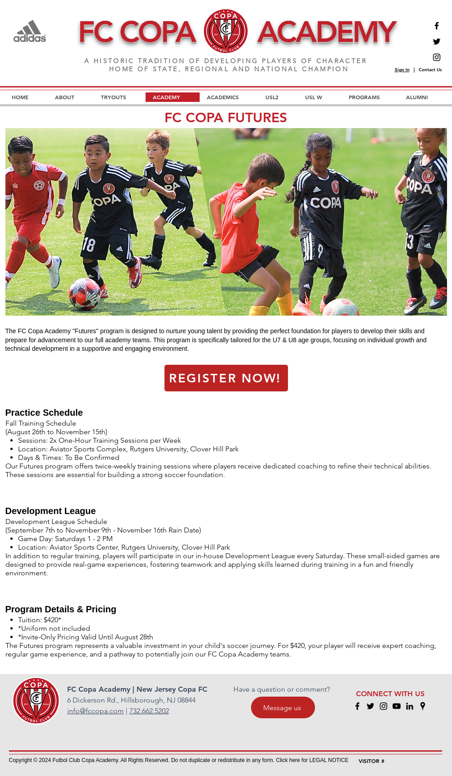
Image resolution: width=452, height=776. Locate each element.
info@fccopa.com (95, 711)
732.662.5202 (149, 711)
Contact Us (430, 70)
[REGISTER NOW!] (226, 378)
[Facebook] (437, 26)
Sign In (402, 70)
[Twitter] (437, 41)
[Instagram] (437, 57)
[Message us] (283, 707)
